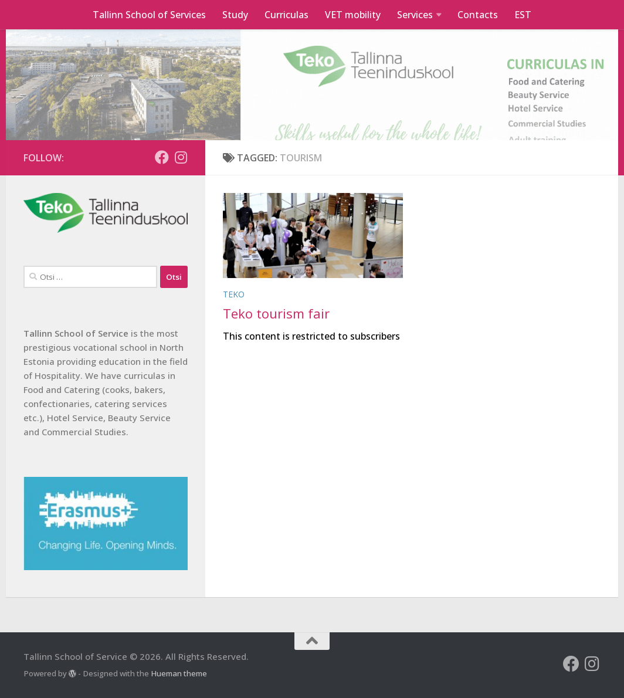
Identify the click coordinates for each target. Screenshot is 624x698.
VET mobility (353, 14)
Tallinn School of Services (149, 14)
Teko (234, 294)
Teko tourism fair (276, 313)
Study (235, 14)
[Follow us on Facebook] (162, 157)
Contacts (477, 14)
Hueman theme (179, 673)
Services (415, 14)
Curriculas (286, 14)
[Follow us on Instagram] (181, 157)
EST (522, 14)
